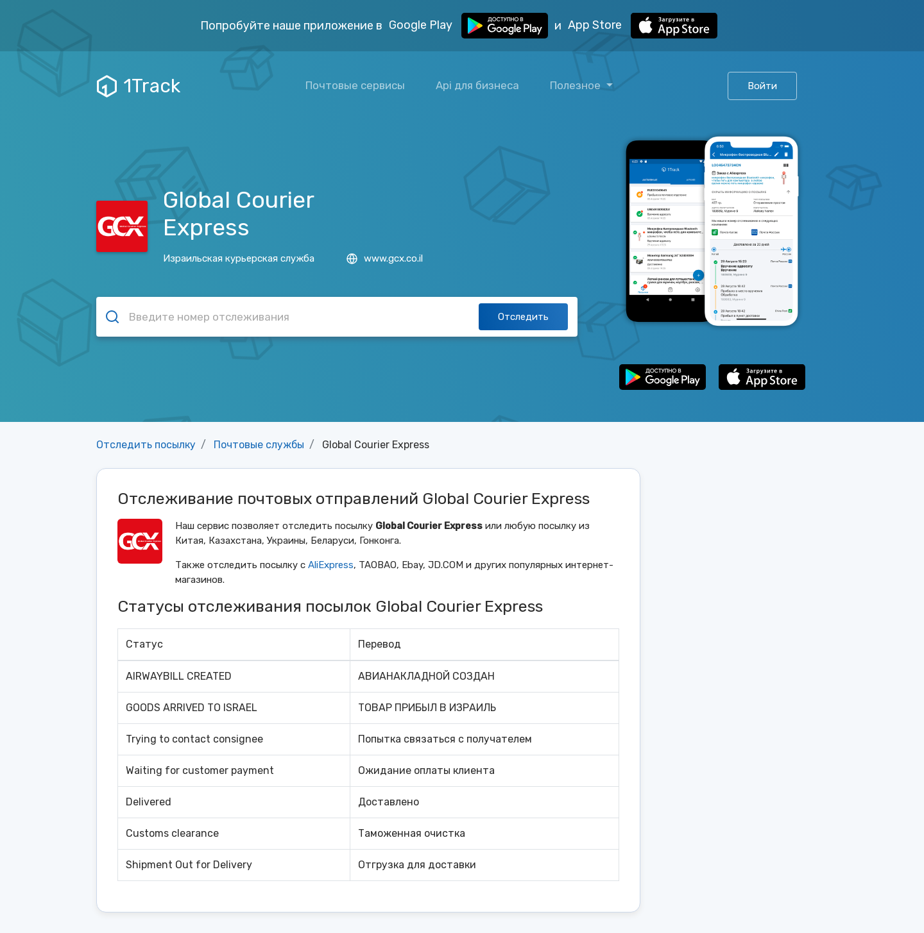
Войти (762, 86)
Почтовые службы (259, 445)
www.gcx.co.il (384, 258)
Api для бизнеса (477, 85)
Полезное (576, 85)
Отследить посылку (146, 445)
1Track (138, 85)
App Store (642, 25)
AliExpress (331, 565)
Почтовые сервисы (355, 85)
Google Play (468, 25)
